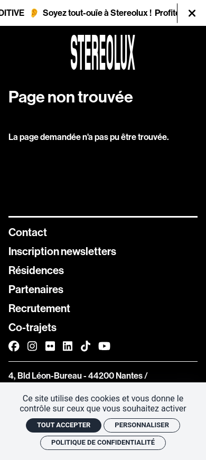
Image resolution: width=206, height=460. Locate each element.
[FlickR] (50, 346)
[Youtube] (104, 346)
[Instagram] (32, 346)
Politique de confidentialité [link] (103, 442)
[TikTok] (85, 346)
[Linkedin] (67, 346)
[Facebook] (14, 346)
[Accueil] (103, 52)
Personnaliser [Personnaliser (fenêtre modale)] (142, 425)
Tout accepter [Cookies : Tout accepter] (63, 425)
